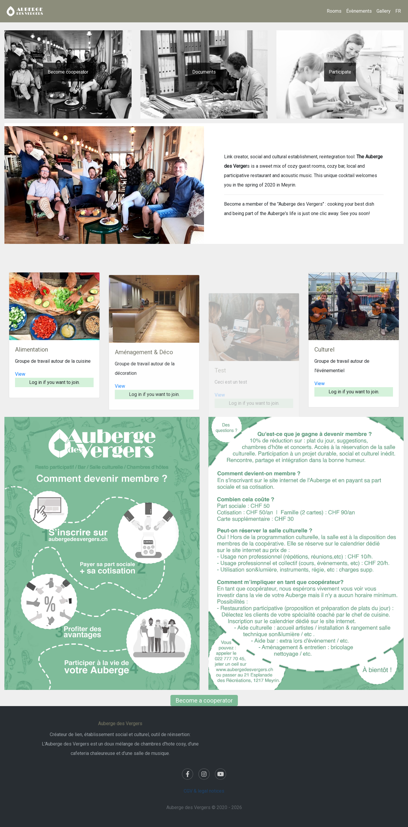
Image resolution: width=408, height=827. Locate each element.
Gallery (384, 11)
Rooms (334, 11)
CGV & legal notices (204, 791)
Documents (204, 72)
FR (398, 11)
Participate (340, 72)
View (20, 399)
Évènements (359, 11)
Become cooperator (68, 72)
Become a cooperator (204, 700)
